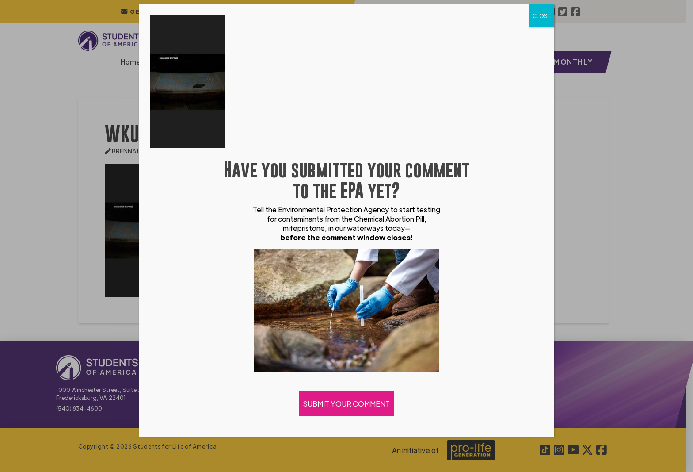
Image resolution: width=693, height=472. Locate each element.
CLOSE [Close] (542, 15)
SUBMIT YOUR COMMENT (346, 403)
